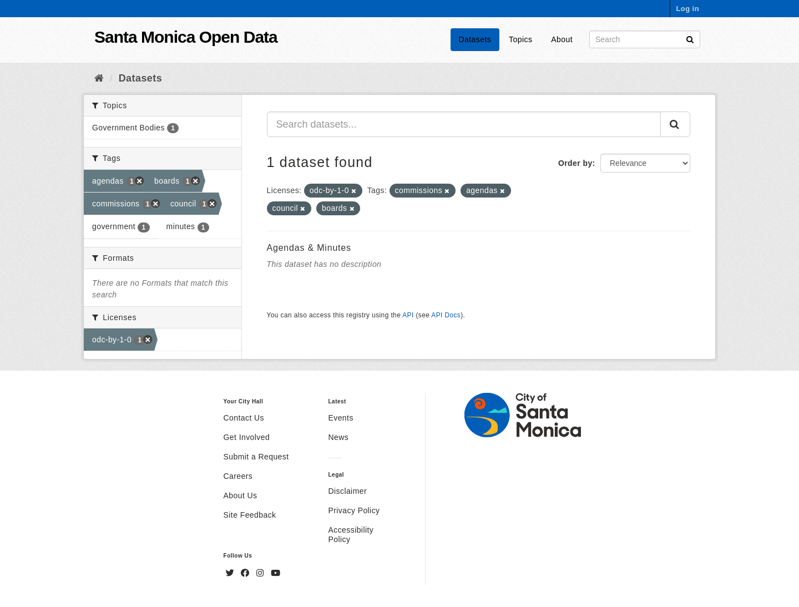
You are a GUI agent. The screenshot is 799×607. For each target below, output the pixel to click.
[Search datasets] (644, 39)
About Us (240, 495)
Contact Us (244, 417)
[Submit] (690, 38)
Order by (575, 163)
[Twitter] (231, 573)
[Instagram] (261, 573)
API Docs (446, 315)
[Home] (99, 78)
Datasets (475, 39)
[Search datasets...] (464, 124)
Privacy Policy (354, 510)
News (338, 437)
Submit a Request (256, 456)
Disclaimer (347, 491)
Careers (238, 476)
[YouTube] (275, 573)
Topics (520, 39)
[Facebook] (246, 573)
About (562, 39)
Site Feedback (250, 514)
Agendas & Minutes (309, 247)
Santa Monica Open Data (185, 37)
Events (340, 417)
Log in (687, 8)
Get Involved (247, 437)
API (407, 315)
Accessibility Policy (350, 534)
